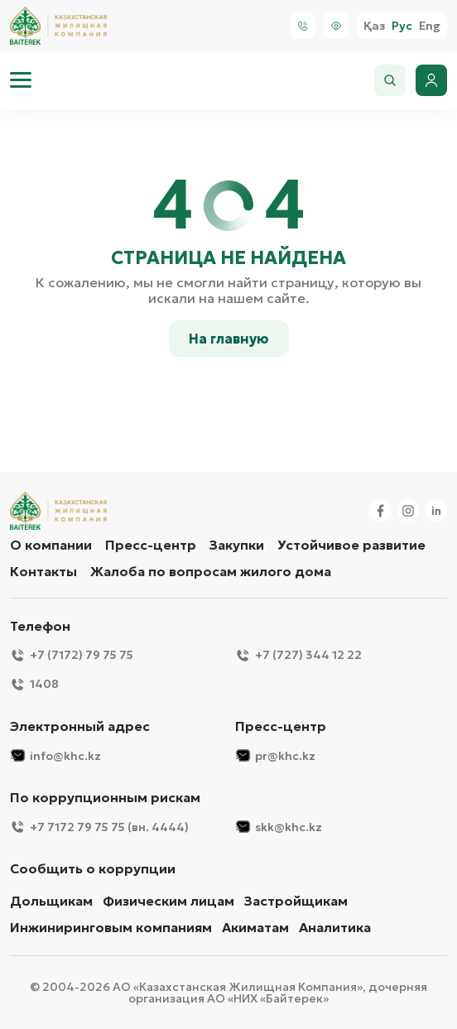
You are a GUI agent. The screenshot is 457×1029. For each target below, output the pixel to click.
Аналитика (335, 927)
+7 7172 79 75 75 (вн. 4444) (99, 826)
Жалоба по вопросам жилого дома (210, 571)
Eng (429, 26)
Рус (402, 26)
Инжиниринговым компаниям (111, 927)
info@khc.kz (55, 755)
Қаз (374, 26)
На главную (229, 338)
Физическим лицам (168, 901)
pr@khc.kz (275, 755)
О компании (51, 544)
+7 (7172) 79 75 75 (71, 655)
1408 (34, 684)
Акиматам (255, 927)
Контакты (43, 571)
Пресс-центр (150, 544)
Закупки (236, 544)
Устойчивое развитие (351, 544)
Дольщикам (51, 901)
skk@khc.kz (278, 826)
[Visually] (336, 25)
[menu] (20, 80)
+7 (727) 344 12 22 (298, 655)
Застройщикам (296, 901)
